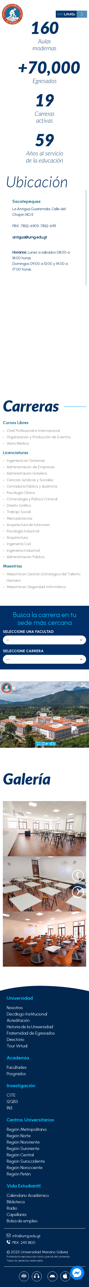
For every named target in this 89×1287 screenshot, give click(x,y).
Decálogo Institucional (27, 1014)
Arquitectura (17, 537)
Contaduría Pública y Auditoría (32, 486)
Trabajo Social (19, 512)
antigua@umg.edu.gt (29, 237)
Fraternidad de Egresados (31, 1033)
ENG (82, 5)
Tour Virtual (17, 1046)
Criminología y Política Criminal (32, 499)
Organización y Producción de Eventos (39, 437)
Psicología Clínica (21, 493)
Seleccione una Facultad (28, 632)
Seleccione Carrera (23, 651)
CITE (11, 1095)
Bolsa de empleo (22, 1221)
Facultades (17, 1068)
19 (44, 100)
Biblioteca (15, 1202)
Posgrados (16, 1074)
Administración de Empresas (31, 467)
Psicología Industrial (23, 531)
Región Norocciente (24, 1168)
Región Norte (19, 1136)
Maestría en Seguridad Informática (36, 587)
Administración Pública (25, 557)
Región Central (20, 1155)
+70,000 (44, 67)
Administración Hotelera (27, 473)
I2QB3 (12, 1102)
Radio (12, 1208)
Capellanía (16, 1215)
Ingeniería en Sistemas (26, 461)
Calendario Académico (28, 1196)
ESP (74, 5)
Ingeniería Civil (19, 544)
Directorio (15, 1040)
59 (44, 140)
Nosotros (15, 1008)
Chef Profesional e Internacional (33, 431)
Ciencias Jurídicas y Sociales (30, 480)
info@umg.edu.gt (24, 1236)
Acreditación (18, 1021)
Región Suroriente (23, 1149)
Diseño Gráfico (19, 505)
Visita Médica (18, 443)
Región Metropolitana (26, 1130)
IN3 (9, 1108)
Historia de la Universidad (30, 1027)
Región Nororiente (23, 1142)
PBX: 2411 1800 (21, 1243)
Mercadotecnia (19, 518)
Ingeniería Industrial (23, 550)
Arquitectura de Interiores (28, 525)
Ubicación (37, 181)
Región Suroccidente (26, 1161)
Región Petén (19, 1174)
